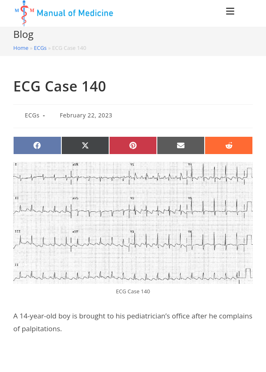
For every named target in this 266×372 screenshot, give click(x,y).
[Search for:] (245, 11)
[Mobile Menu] (231, 11)
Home (20, 47)
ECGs (40, 47)
